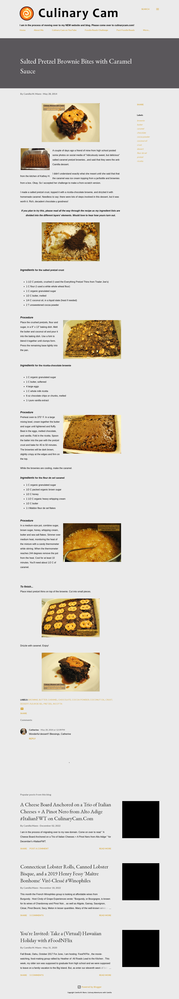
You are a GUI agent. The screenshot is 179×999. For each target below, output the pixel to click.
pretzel (140, 157)
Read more (105, 848)
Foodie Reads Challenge (96, 30)
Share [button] (140, 104)
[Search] (145, 9)
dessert (140, 149)
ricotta (140, 161)
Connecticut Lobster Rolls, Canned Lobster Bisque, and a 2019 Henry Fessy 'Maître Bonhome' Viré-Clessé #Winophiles (64, 873)
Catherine (34, 730)
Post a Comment (39, 848)
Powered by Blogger (89, 987)
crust (139, 145)
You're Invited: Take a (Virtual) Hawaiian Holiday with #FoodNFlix (60, 937)
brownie (141, 120)
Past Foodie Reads (126, 30)
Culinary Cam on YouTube (64, 30)
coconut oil (142, 141)
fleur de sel (142, 153)
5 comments (36, 915)
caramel (140, 128)
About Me (38, 30)
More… (146, 30)
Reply (32, 738)
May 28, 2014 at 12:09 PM (53, 730)
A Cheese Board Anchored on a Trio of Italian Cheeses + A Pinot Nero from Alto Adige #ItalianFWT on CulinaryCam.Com (65, 811)
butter (140, 124)
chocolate (141, 132)
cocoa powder (143, 137)
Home (22, 30)
